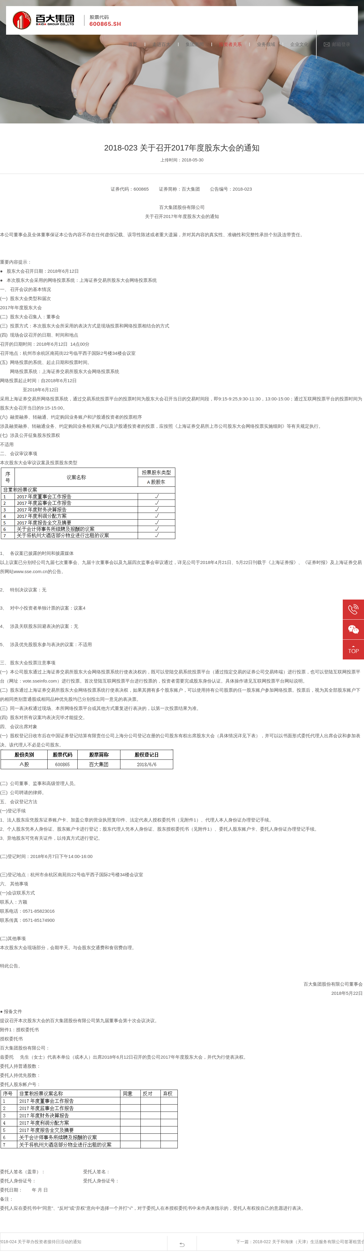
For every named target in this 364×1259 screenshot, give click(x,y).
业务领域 (266, 44)
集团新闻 (195, 44)
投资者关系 (230, 44)
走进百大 (161, 44)
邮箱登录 (341, 44)
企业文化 (299, 44)
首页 (132, 44)
